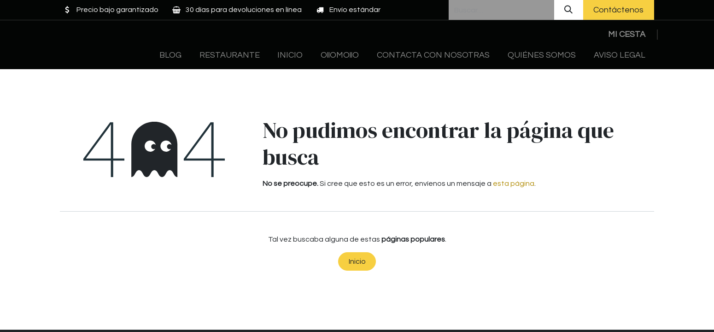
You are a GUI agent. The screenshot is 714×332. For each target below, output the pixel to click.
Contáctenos (618, 10)
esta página (513, 183)
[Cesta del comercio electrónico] (626, 34)
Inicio (357, 261)
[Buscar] (568, 10)
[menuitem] (171, 55)
